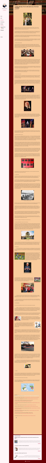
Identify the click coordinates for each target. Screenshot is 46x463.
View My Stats (2, 25)
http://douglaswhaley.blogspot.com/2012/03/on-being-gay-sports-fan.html (31, 406)
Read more (39, 443)
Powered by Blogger (27, 461)
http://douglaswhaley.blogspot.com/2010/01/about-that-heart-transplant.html (31, 397)
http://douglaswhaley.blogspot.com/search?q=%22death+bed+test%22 (28, 415)
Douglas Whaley (17, 1)
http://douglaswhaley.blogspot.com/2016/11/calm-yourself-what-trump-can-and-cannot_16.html (24, 413)
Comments (2, 28)
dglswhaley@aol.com (4, 8)
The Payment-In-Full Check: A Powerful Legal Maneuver (22, 445)
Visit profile (4, 10)
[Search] (41, 2)
